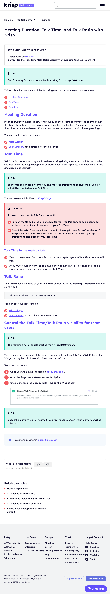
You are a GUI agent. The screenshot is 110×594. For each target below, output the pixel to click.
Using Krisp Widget (17, 488)
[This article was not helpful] (47, 464)
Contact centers (32, 543)
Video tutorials (52, 558)
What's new (10, 558)
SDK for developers (34, 550)
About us (49, 543)
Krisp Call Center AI (26, 19)
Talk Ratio (13, 276)
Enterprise (30, 547)
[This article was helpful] (38, 464)
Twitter (91, 559)
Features (45, 19)
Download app (95, 578)
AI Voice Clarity (12, 543)
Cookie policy (72, 562)
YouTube (92, 555)
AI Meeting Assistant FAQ (21, 493)
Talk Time (13, 154)
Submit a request (47, 439)
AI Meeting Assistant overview (24, 503)
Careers (49, 547)
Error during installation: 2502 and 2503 (28, 498)
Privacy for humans (75, 554)
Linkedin (92, 551)
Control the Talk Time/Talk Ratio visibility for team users (52, 325)
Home (7, 19)
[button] (102, 5)
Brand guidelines (53, 550)
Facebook (92, 547)
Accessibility (71, 558)
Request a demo (74, 578)
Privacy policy (72, 550)
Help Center (91, 543)
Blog (47, 554)
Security (69, 543)
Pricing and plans (13, 554)
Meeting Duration (20, 114)
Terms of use (71, 547)
